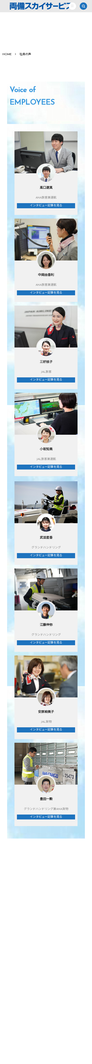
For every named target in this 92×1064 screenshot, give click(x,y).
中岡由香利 (46, 275)
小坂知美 (46, 449)
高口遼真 (46, 187)
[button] (72, 6)
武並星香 (46, 537)
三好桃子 (46, 362)
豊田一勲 (46, 799)
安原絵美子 (46, 712)
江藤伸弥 (46, 625)
